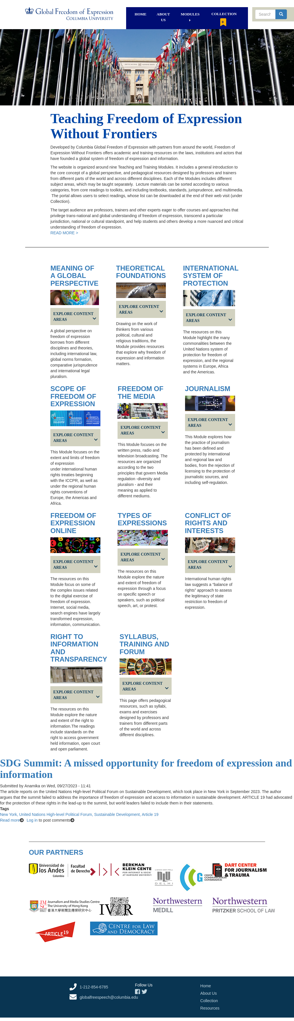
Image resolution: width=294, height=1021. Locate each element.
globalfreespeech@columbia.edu (109, 997)
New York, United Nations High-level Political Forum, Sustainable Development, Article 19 (79, 814)
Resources (209, 1008)
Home (140, 14)
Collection (224, 19)
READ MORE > (64, 233)
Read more (10, 820)
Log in (32, 820)
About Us (163, 17)
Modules (190, 16)
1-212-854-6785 (94, 987)
